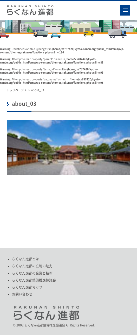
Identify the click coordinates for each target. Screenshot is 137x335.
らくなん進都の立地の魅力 (32, 266)
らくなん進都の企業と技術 (32, 273)
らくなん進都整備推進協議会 (34, 280)
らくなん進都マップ (27, 287)
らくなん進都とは (25, 259)
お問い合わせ (22, 294)
